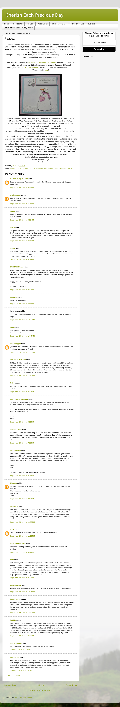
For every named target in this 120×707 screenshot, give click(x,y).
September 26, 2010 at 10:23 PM (22, 522)
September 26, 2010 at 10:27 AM (22, 320)
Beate (12, 327)
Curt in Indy (15, 657)
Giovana (13, 483)
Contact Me (18, 24)
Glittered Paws (16, 429)
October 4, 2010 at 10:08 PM (21, 671)
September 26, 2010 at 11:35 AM (22, 352)
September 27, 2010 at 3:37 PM (22, 552)
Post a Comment (14, 675)
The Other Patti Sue (18, 360)
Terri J (12, 529)
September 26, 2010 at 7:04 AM (22, 241)
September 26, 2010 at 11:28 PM (22, 536)
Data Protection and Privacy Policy (18, 28)
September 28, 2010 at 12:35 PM (22, 592)
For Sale (30, 24)
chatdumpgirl (15, 343)
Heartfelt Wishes (31, 68)
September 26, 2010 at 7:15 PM (22, 443)
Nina (12, 560)
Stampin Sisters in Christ (38, 168)
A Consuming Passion (19, 179)
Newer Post (10, 685)
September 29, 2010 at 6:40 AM (22, 636)
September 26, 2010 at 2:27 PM (22, 392)
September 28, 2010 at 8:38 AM (22, 578)
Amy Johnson (15, 585)
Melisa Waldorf (16, 643)
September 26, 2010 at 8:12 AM (22, 290)
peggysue (14, 506)
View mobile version (40, 690)
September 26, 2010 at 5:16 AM (22, 187)
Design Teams (78, 24)
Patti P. (13, 620)
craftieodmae (15, 195)
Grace (12, 227)
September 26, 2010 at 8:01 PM (22, 476)
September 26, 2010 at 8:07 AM (22, 259)
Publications (43, 24)
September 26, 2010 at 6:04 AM (22, 204)
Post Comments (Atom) (23, 697)
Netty (12, 383)
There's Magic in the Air (64, 168)
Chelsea (13, 297)
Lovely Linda (15, 599)
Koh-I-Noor (24, 168)
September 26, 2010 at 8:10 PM (22, 499)
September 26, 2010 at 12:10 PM (22, 375)
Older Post (71, 685)
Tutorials (91, 24)
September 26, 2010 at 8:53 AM (22, 303)
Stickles (51, 168)
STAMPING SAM (16, 267)
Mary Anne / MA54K (18, 543)
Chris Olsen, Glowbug (19, 399)
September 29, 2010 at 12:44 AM (22, 612)
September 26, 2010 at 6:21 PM (22, 422)
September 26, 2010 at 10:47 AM (22, 336)
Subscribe (99, 49)
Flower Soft (14, 168)
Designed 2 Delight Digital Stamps (42, 62)
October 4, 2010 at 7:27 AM (20, 650)
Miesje (12, 248)
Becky (12, 211)
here (46, 70)
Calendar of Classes (60, 24)
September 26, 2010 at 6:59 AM (22, 220)
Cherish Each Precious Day (34, 15)
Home (6, 24)
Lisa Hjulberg (15, 450)
